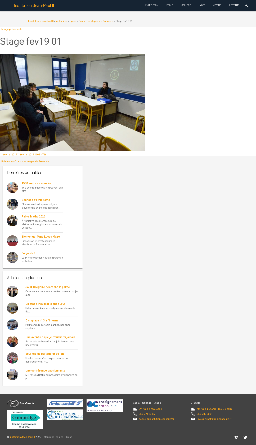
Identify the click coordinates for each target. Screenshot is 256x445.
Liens (69, 437)
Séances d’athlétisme (36, 200)
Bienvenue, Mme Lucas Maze (41, 236)
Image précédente (11, 29)
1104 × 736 (40, 154)
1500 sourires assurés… (37, 183)
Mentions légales (53, 437)
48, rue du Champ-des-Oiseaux (214, 409)
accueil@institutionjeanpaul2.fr (156, 419)
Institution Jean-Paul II (22, 437)
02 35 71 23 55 (147, 414)
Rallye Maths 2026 (33, 216)
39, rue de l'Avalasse (150, 409)
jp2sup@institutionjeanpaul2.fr (214, 419)
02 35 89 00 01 (205, 414)
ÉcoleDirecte (20, 403)
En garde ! (28, 253)
